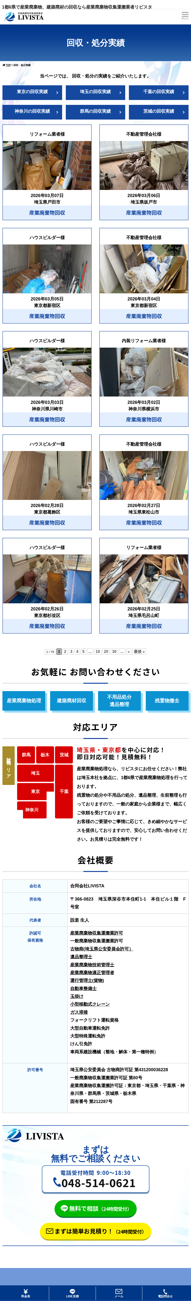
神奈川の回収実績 (32, 111)
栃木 (45, 754)
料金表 (25, 1293)
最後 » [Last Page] (139, 652)
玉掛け (76, 996)
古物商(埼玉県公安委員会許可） (101, 949)
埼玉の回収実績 (95, 91)
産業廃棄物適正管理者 (92, 972)
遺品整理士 (81, 956)
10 (98, 652)
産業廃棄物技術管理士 (92, 964)
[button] (95, 1179)
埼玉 (35, 773)
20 (106, 652)
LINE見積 (72, 1293)
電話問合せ (165, 1293)
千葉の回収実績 (158, 91)
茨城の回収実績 (158, 111)
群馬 (26, 754)
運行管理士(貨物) (87, 980)
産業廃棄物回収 (47, 212)
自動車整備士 (83, 988)
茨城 (64, 754)
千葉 (64, 791)
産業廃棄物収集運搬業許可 (96, 933)
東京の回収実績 (32, 91)
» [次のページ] (129, 652)
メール (118, 1293)
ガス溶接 (79, 1012)
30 (114, 652)
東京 (35, 791)
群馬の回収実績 (95, 111)
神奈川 (31, 809)
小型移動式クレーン (90, 1004)
